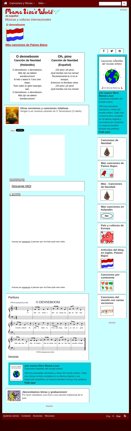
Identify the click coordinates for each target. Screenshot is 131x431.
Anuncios (37, 416)
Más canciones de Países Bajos (26, 44)
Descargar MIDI (21, 186)
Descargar (13, 356)
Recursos (49, 416)
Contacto (26, 416)
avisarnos (26, 242)
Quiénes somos (11, 416)
